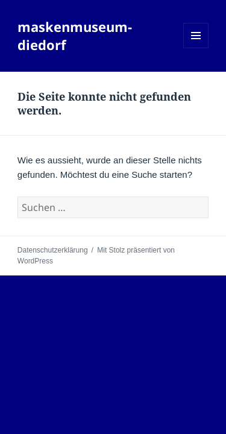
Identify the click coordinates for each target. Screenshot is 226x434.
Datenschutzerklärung (52, 250)
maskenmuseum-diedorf (74, 35)
